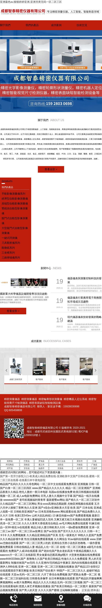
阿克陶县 (10, 465)
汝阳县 (60, 465)
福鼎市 (41, 468)
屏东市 (80, 461)
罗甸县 (41, 461)
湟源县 (60, 468)
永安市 (80, 468)
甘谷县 (27, 468)
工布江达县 (60, 461)
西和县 (95, 590)
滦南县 (27, 465)
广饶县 (94, 465)
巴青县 (27, 461)
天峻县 (80, 465)
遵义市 (41, 465)
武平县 (10, 468)
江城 (94, 461)
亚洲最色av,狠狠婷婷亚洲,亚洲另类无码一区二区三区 (31, 1)
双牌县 (10, 461)
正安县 (86, 590)
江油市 (94, 468)
